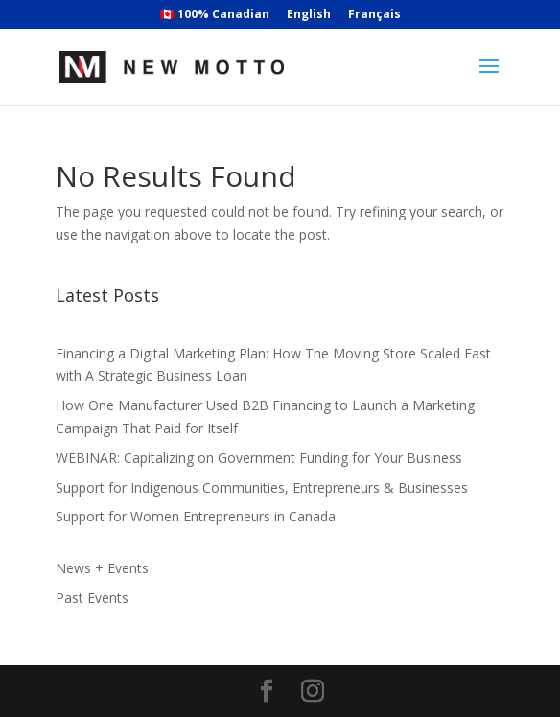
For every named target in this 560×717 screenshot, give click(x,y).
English (309, 15)
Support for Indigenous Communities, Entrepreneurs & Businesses (262, 487)
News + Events (102, 568)
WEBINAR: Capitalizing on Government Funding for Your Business (259, 458)
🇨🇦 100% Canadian (214, 15)
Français (374, 15)
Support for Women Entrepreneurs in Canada (196, 516)
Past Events (92, 598)
